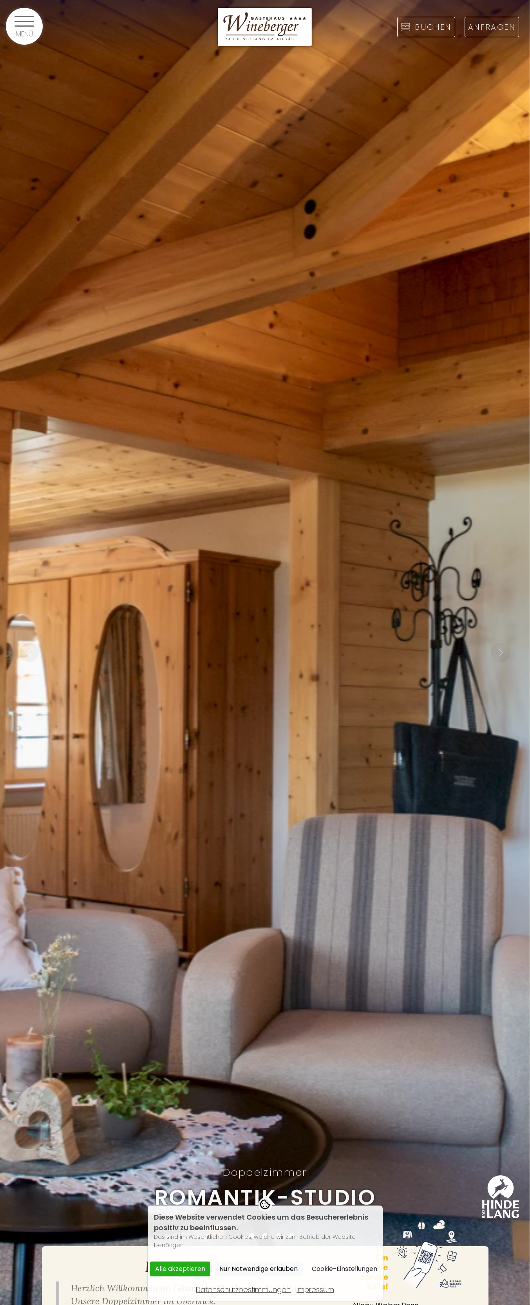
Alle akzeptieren (180, 1268)
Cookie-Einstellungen (344, 1268)
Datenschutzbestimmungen (243, 1289)
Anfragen (492, 27)
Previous (29, 652)
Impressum (315, 1289)
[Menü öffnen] (24, 26)
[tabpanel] (265, 652)
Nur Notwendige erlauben (258, 1268)
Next (500, 652)
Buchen (426, 27)
